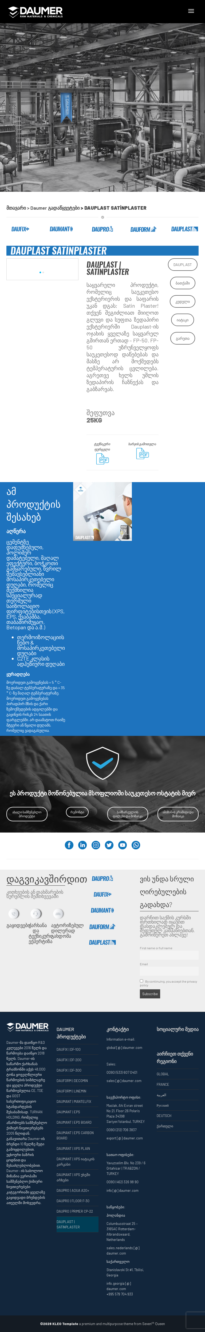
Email (144, 964)
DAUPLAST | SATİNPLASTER (68, 1224)
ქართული (165, 1126)
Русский (163, 1105)
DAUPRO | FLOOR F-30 (73, 1201)
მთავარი (16, 208)
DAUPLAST (183, 264)
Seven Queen (153, 1324)
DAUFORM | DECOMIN (72, 1081)
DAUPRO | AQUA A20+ (73, 1190)
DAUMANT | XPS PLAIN (73, 1148)
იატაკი (182, 320)
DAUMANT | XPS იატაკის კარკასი (75, 1161)
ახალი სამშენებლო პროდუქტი (26, 814)
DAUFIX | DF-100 (69, 1049)
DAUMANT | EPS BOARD (74, 1122)
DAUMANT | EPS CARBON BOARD (75, 1135)
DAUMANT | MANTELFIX (74, 1101)
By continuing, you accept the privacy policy (168, 983)
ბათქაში (183, 283)
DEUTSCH (164, 1116)
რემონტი (77, 812)
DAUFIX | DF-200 (69, 1060)
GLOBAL (163, 1074)
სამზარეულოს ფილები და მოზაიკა (128, 814)
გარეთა (183, 338)
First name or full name (156, 948)
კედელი (182, 301)
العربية (161, 1095)
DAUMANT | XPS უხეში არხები (73, 1177)
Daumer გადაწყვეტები (55, 208)
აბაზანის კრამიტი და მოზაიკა (178, 814)
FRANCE (163, 1084)
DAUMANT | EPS (68, 1112)
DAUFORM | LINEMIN (71, 1091)
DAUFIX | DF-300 (69, 1070)
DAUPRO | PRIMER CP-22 (75, 1211)
